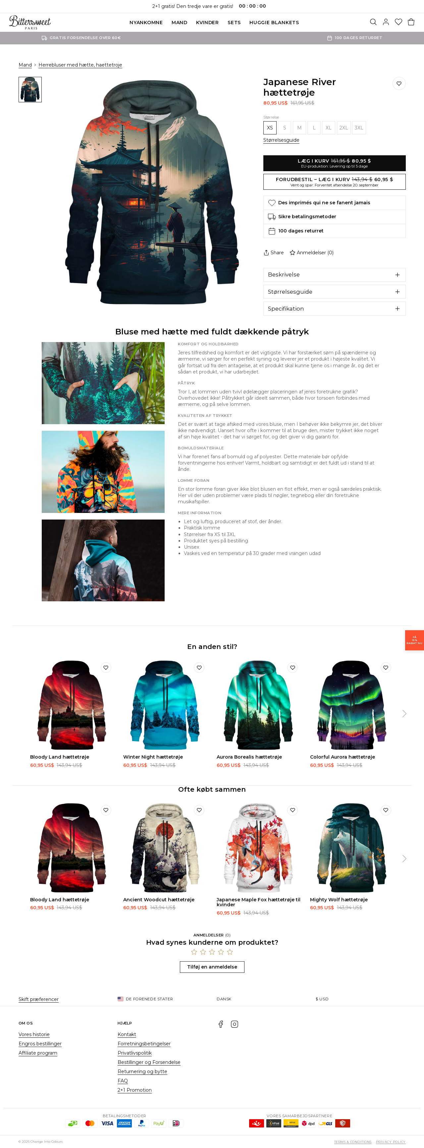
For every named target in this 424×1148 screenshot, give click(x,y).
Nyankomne (146, 22)
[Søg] (373, 22)
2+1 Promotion (135, 1090)
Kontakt (127, 1034)
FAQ (123, 1081)
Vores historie (34, 1034)
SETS (234, 22)
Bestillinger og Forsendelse (149, 1062)
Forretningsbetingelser (144, 1044)
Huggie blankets (274, 22)
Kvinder (207, 22)
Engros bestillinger (40, 1044)
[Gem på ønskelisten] (399, 83)
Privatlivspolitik (135, 1053)
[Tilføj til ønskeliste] (106, 667)
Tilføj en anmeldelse (212, 967)
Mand (179, 22)
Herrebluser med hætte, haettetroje (80, 65)
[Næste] (404, 714)
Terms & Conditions (353, 1142)
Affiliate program (38, 1053)
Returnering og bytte (142, 1071)
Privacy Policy (391, 1142)
